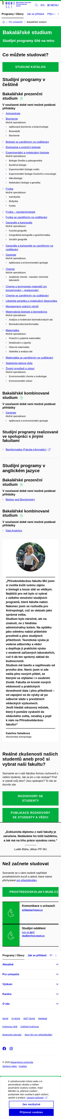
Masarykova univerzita (21, 1062)
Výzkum (7, 984)
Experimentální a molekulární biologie (27, 152)
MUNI (5, 1018)
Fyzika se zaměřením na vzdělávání (26, 217)
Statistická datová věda (19, 363)
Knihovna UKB (9, 1026)
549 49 (28, 932)
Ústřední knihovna (29, 1026)
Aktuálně (8, 964)
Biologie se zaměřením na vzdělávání (27, 142)
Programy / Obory (13, 14)
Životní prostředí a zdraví (20, 368)
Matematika (12, 330)
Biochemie (12, 118)
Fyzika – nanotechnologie (20, 212)
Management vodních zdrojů (22, 306)
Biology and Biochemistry (20, 499)
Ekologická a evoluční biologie (23, 147)
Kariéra (6, 994)
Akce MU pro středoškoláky (38, 1034)
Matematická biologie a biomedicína (26, 311)
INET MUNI (29, 1018)
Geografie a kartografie (19, 222)
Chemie (10, 269)
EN (43, 5)
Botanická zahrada (11, 1034)
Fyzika (9, 188)
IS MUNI (16, 1018)
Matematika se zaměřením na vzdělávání (29, 357)
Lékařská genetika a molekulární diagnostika (31, 301)
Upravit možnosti (37, 1104)
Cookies (23, 1066)
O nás (6, 1003)
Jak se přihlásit (35, 14)
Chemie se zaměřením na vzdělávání (27, 295)
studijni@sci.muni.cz (33, 936)
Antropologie (13, 113)
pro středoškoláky (26, 880)
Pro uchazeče (10, 974)
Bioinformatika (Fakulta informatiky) (28, 449)
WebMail (42, 1018)
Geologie (11, 254)
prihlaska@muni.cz (32, 910)
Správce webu (9, 1066)
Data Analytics (14, 530)
